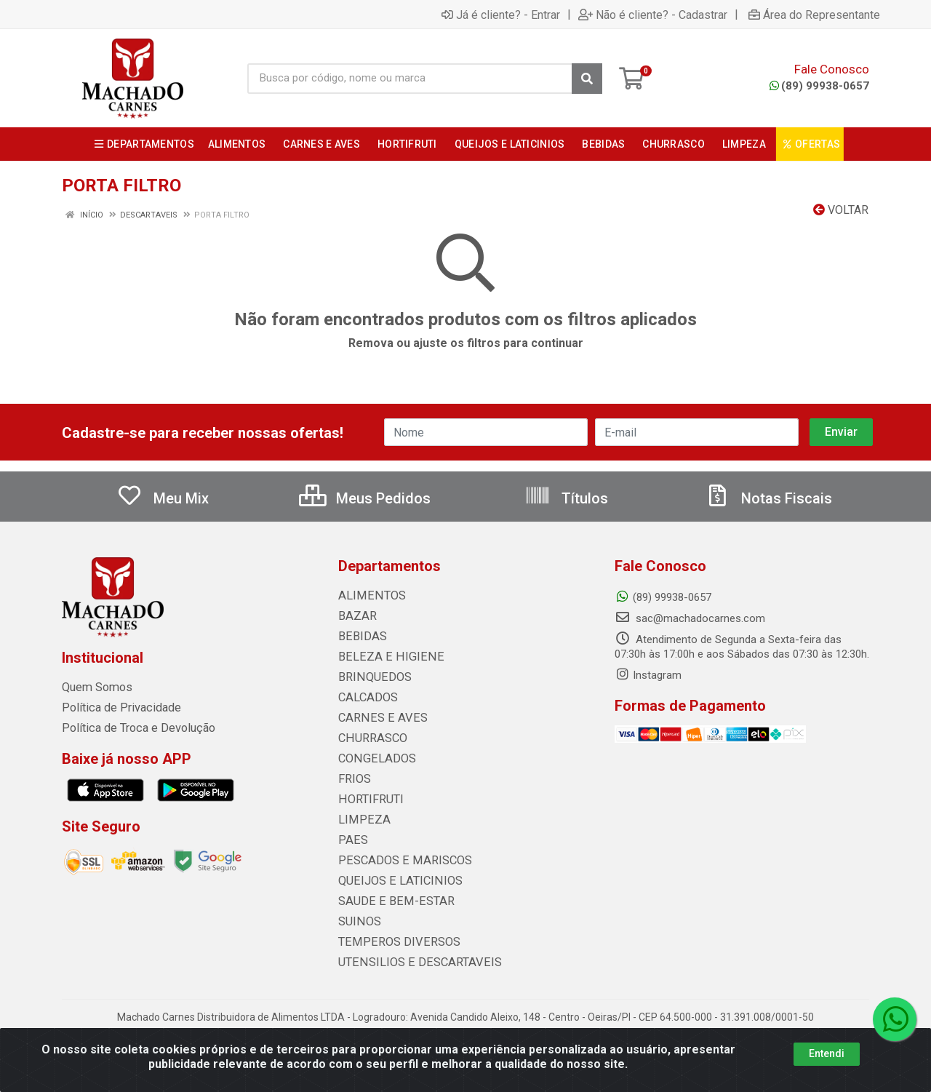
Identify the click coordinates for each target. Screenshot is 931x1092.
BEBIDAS (359, 636)
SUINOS (356, 921)
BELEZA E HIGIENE (383, 656)
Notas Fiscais (768, 498)
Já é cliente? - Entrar (500, 14)
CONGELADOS (372, 758)
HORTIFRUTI (367, 799)
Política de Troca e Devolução (133, 728)
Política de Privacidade (115, 707)
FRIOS (352, 779)
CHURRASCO (369, 738)
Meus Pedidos (365, 498)
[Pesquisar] (587, 78)
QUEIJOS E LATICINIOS (393, 881)
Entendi (826, 1053)
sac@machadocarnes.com (690, 618)
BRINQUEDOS (369, 677)
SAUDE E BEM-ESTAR (389, 901)
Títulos (566, 498)
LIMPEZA (360, 819)
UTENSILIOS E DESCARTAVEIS (410, 962)
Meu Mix (162, 498)
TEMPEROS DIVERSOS (391, 942)
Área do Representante (814, 14)
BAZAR (355, 616)
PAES (351, 840)
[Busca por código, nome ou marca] (409, 78)
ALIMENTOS (367, 595)
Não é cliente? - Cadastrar (652, 14)
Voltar (840, 210)
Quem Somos (95, 687)
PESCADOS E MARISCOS (397, 860)
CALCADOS (365, 697)
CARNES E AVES (377, 718)
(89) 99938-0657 (819, 85)
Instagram (648, 675)
